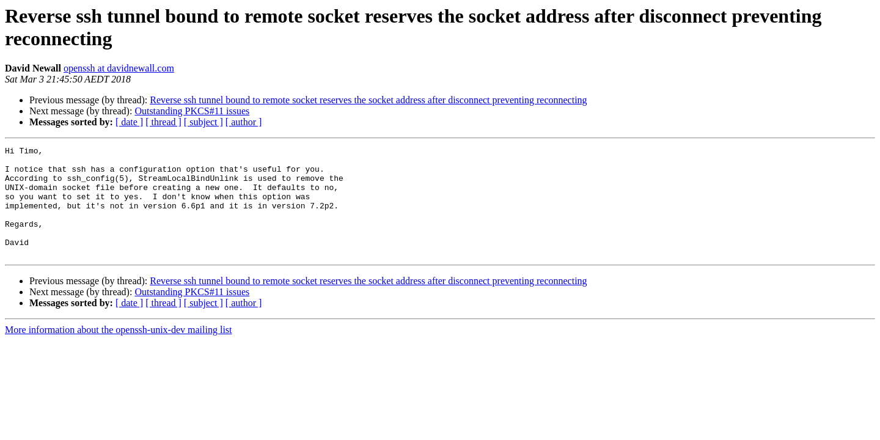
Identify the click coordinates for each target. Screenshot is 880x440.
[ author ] (244, 122)
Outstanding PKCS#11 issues (191, 111)
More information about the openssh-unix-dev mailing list (118, 351)
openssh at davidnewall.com (119, 68)
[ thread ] (163, 122)
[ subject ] (203, 122)
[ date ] (129, 122)
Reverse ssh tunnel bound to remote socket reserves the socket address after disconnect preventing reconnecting (368, 100)
